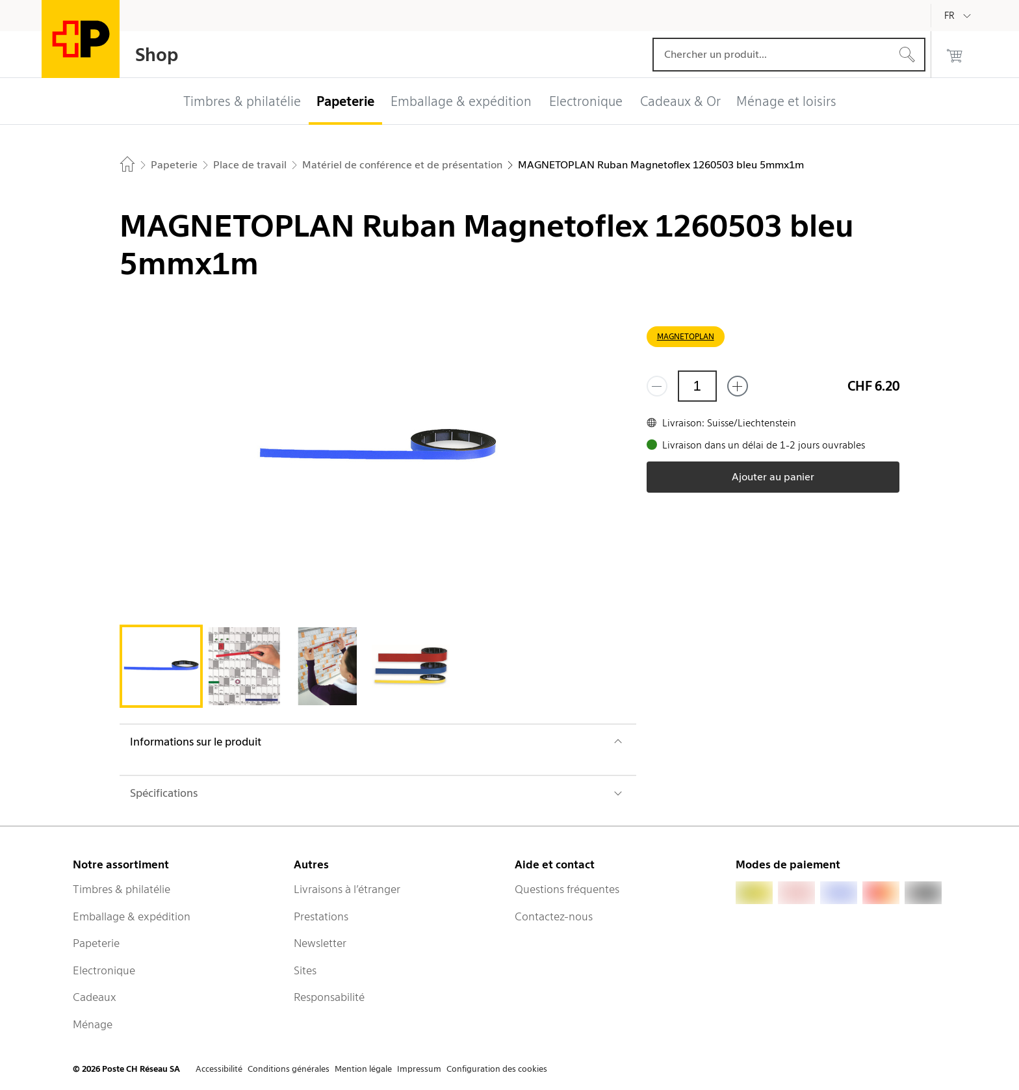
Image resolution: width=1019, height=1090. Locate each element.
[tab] (161, 666)
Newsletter (320, 943)
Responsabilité (329, 997)
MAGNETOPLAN (685, 336)
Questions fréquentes (567, 889)
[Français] (959, 15)
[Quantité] (697, 386)
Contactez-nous (554, 916)
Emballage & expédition (131, 916)
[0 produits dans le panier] (954, 54)
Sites (305, 970)
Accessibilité (219, 1069)
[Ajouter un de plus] (737, 386)
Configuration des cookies (496, 1069)
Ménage (92, 1024)
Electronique (104, 970)
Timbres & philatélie (121, 889)
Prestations (321, 916)
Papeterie (96, 943)
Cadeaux (94, 997)
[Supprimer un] (657, 386)
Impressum (419, 1069)
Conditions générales (288, 1069)
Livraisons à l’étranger (347, 889)
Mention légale (363, 1069)
